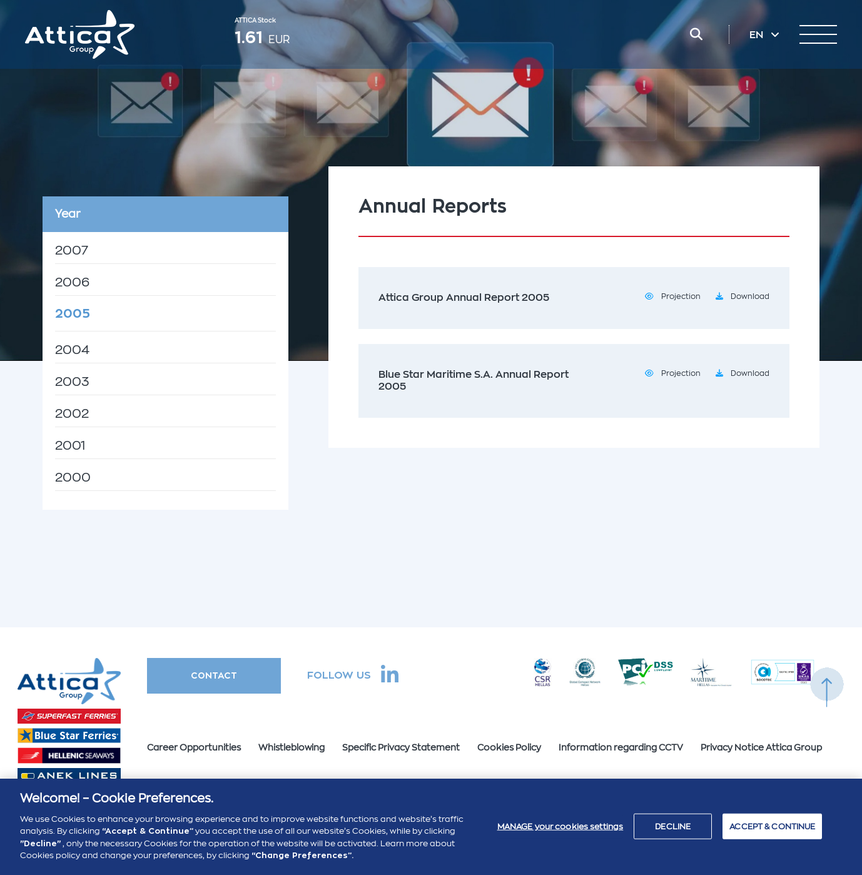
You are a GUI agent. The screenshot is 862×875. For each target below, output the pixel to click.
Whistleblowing (291, 747)
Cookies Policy (509, 747)
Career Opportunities (194, 747)
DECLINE (673, 832)
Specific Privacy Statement (401, 747)
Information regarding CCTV (621, 747)
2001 (70, 445)
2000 (73, 477)
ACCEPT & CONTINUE (772, 832)
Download (750, 296)
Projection (681, 296)
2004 (72, 350)
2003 (72, 381)
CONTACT (214, 675)
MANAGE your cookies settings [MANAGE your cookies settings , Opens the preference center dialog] (560, 832)
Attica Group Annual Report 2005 (463, 298)
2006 (72, 282)
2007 (71, 250)
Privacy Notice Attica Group (761, 747)
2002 (72, 413)
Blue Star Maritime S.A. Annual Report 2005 (473, 381)
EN (757, 35)
